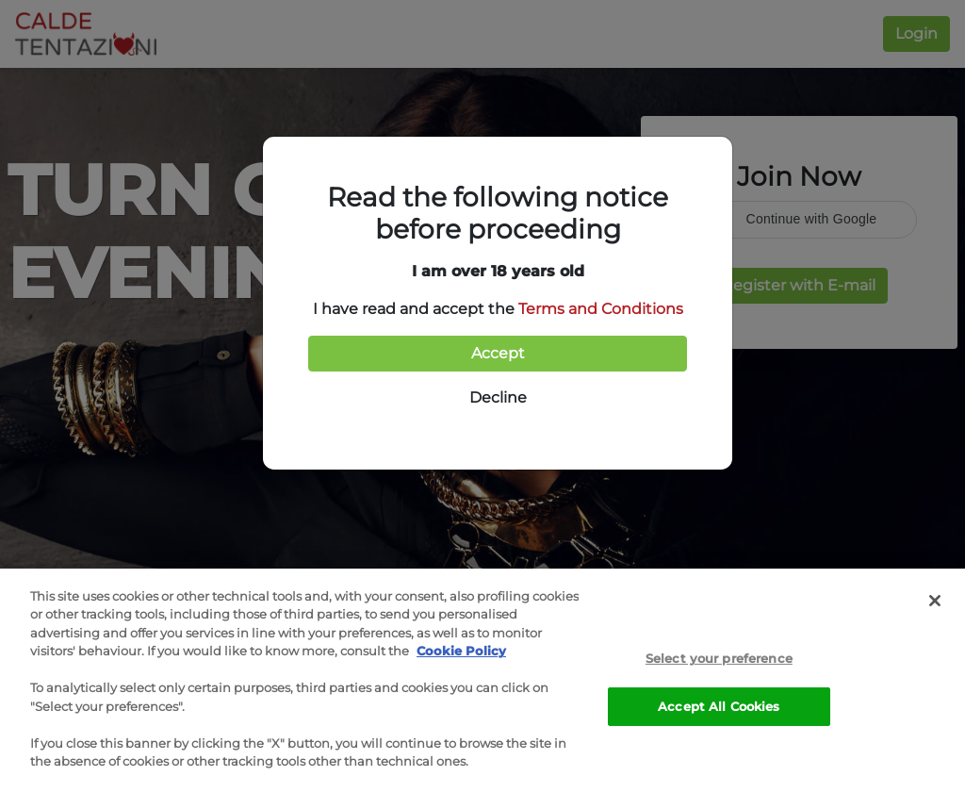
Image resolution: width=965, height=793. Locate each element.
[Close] (935, 601)
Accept (498, 353)
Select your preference (719, 660)
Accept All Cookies (718, 707)
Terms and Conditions (600, 309)
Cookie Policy (461, 652)
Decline (498, 397)
